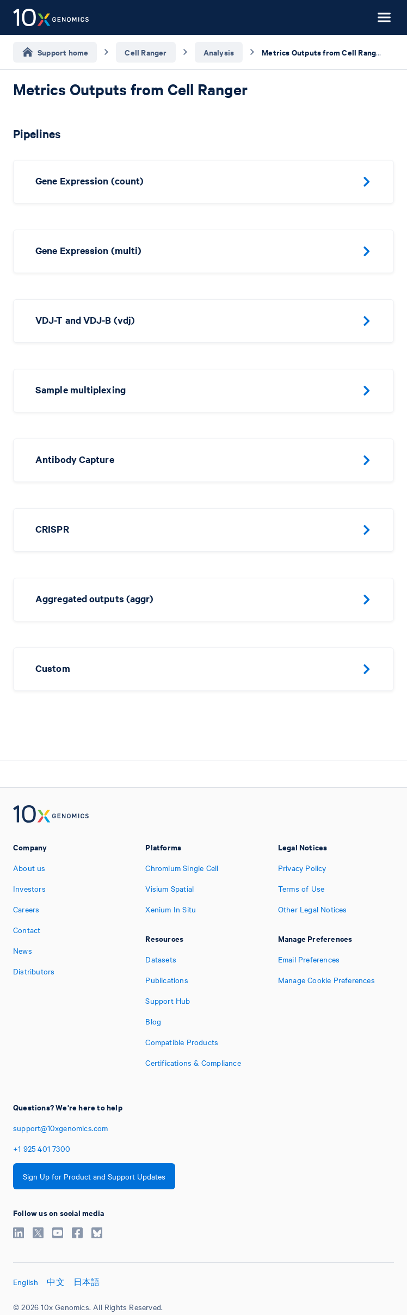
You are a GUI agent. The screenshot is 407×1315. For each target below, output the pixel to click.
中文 (55, 1281)
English (25, 1281)
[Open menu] (384, 17)
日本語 (86, 1281)
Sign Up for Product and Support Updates (94, 1176)
